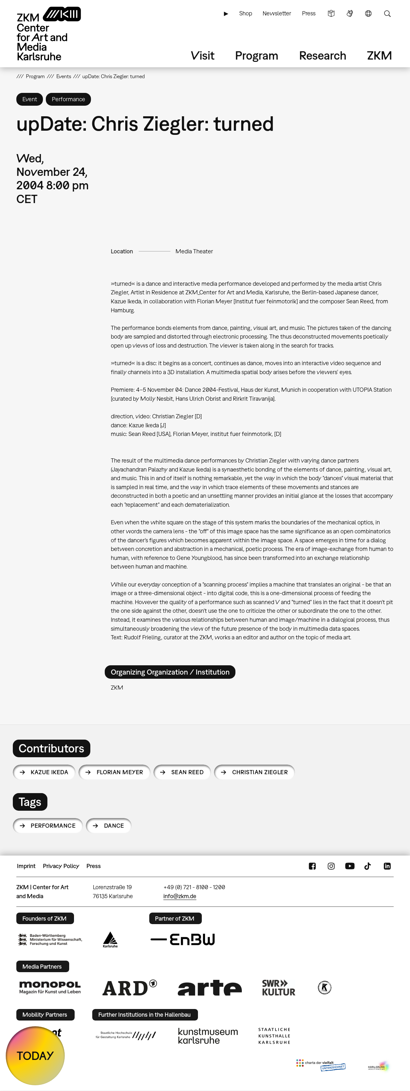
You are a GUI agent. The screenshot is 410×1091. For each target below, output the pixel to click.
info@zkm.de (179, 896)
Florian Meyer (120, 772)
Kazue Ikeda (49, 772)
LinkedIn (387, 866)
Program (256, 55)
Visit (203, 55)
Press (309, 13)
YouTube (349, 866)
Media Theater (194, 251)
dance (114, 825)
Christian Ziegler (260, 772)
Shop (245, 13)
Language (368, 13)
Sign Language (349, 13)
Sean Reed (187, 772)
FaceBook (312, 866)
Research (323, 55)
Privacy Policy (61, 866)
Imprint (26, 866)
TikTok (368, 866)
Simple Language (331, 13)
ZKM (379, 55)
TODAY (35, 1055)
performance (53, 825)
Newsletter (277, 13)
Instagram (331, 866)
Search (387, 13)
